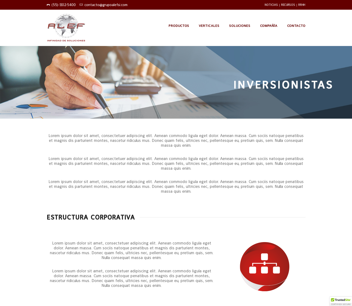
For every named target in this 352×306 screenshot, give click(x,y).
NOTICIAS (271, 5)
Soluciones (239, 26)
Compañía (268, 26)
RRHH (301, 5)
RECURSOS (288, 5)
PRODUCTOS (179, 26)
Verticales (209, 26)
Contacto (296, 26)
